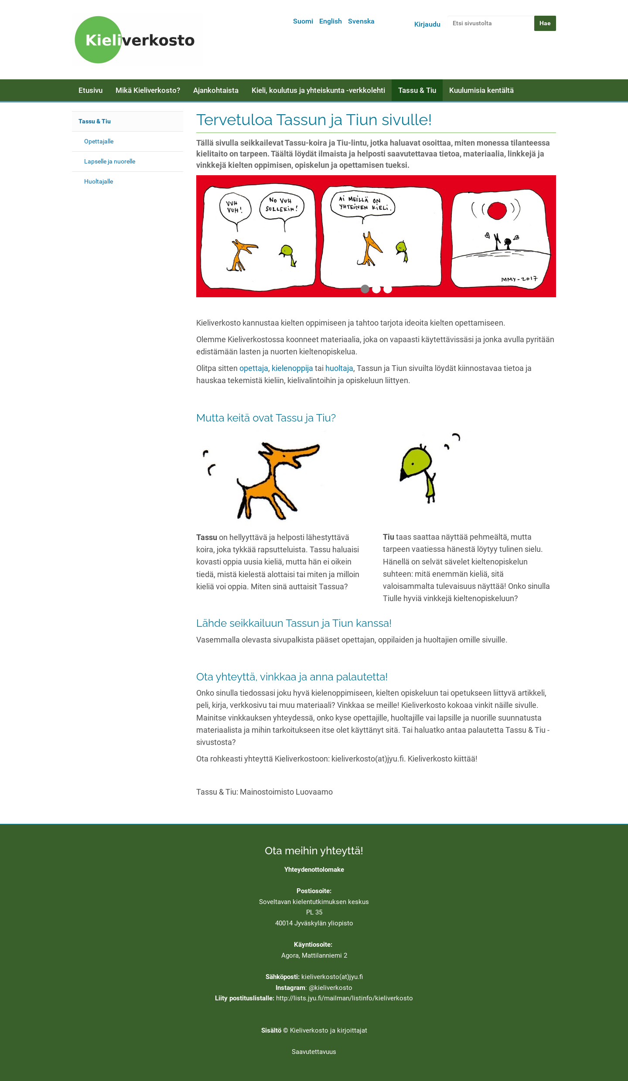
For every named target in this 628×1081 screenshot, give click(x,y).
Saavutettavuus (314, 1052)
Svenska (361, 21)
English (330, 21)
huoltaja (339, 368)
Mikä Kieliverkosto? (148, 90)
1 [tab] (365, 289)
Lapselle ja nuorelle (109, 161)
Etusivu (90, 90)
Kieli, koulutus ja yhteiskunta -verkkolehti (318, 90)
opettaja (253, 368)
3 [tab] (387, 289)
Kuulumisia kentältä (481, 90)
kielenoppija (292, 368)
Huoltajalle (98, 181)
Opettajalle (98, 141)
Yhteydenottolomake (314, 870)
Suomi (303, 21)
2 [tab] (376, 289)
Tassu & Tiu (417, 90)
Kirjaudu (427, 24)
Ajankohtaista (216, 90)
